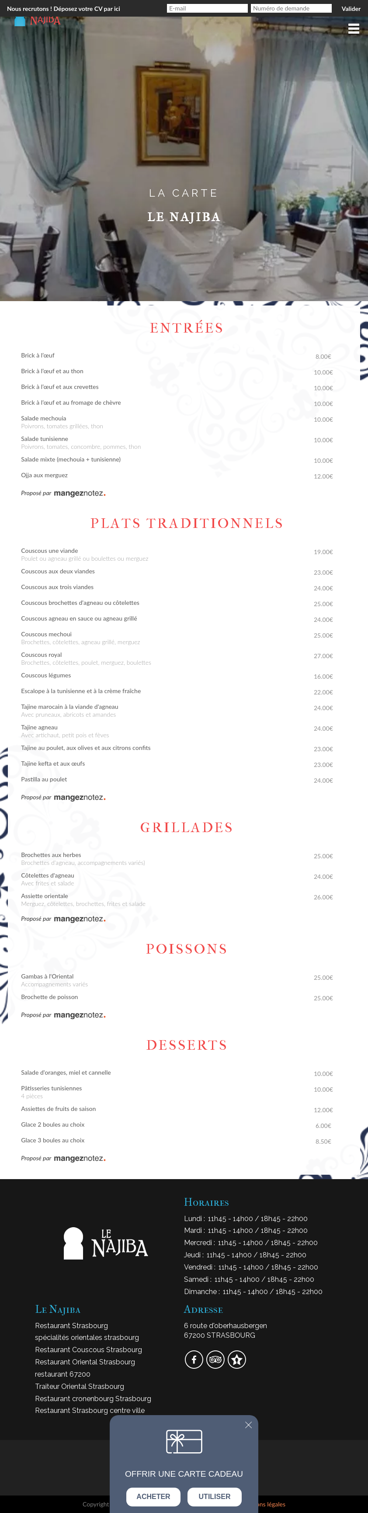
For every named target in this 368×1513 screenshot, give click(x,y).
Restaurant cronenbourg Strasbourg (93, 1399)
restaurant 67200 (62, 1374)
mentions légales (263, 1504)
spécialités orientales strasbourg (87, 1337)
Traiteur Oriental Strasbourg (79, 1386)
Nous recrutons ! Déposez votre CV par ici (63, 8)
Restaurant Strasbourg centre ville (90, 1410)
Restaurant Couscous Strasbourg (88, 1350)
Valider (351, 8)
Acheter (153, 1496)
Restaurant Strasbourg (71, 1326)
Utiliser (215, 1496)
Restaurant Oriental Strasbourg (85, 1362)
